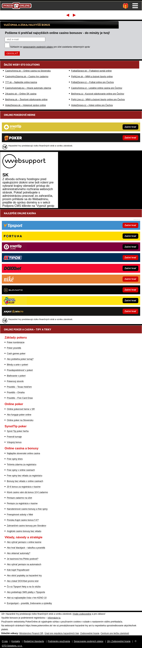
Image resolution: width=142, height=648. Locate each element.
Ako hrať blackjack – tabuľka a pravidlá (26, 547)
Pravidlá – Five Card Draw (20, 398)
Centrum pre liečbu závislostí (115, 633)
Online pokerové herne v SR (21, 409)
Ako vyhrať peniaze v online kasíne (24, 542)
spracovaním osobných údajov (38, 47)
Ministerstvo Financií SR (31, 633)
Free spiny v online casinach (21, 470)
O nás (5, 641)
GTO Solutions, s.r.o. (12, 645)
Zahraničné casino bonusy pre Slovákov (26, 525)
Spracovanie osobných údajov (88, 641)
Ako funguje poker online (19, 414)
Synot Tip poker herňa (17, 431)
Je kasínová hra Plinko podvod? (22, 559)
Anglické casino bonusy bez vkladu (24, 531)
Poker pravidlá (14, 348)
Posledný (74, 15)
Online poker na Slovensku (20, 420)
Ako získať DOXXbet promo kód (22, 581)
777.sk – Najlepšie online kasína (21, 82)
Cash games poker (16, 353)
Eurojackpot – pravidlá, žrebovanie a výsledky (29, 603)
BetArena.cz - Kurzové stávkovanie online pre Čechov (97, 93)
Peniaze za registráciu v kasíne (22, 503)
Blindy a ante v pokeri (17, 364)
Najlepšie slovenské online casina (23, 453)
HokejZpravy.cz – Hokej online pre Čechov (92, 105)
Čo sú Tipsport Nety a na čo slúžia (23, 586)
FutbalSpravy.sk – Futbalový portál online (91, 70)
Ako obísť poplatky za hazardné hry (24, 575)
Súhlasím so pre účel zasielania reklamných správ (50, 47)
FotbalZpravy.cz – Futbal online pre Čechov (92, 82)
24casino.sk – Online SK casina (20, 93)
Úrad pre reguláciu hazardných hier (61, 633)
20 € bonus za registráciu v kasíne (23, 486)
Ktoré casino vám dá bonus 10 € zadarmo (27, 492)
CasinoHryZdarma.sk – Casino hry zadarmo (26, 76)
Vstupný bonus (14, 442)
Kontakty (15, 641)
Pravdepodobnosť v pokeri (20, 370)
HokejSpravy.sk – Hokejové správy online (25, 105)
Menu (135, 5)
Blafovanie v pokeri (16, 375)
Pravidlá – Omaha (16, 392)
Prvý (67, 15)
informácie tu (54, 617)
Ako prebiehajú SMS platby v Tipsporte (26, 592)
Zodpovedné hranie (89, 633)
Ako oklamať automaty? (18, 553)
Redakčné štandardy (34, 641)
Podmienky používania (59, 641)
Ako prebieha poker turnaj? (20, 359)
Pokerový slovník (15, 381)
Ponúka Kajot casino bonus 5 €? (23, 520)
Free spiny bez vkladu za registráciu (24, 475)
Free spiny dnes (15, 459)
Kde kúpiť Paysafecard (18, 570)
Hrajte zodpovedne (82, 614)
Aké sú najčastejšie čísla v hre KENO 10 (27, 597)
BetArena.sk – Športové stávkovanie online (26, 99)
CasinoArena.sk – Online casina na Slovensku (28, 70)
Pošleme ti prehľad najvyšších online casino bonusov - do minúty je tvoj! (57, 32)
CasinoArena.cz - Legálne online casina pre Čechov (96, 88)
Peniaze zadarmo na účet (19, 498)
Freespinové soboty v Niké (20, 514)
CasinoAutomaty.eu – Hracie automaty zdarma (28, 88)
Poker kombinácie (15, 342)
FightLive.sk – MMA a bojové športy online (92, 76)
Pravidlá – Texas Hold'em (19, 387)
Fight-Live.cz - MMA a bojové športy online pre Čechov (98, 99)
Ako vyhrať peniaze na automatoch (24, 564)
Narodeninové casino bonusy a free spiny (27, 509)
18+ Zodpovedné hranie (119, 641)
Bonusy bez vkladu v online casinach (25, 481)
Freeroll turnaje (14, 436)
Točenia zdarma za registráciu (21, 464)
